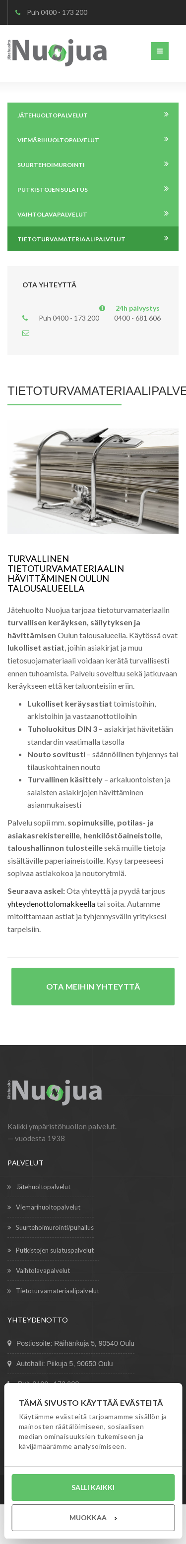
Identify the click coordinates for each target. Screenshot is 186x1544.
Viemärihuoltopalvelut (43, 1207)
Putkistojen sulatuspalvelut (50, 1250)
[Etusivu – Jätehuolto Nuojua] (57, 52)
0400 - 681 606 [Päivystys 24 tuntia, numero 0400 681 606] (137, 318)
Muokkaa (93, 1517)
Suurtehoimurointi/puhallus (50, 1227)
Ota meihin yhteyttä (93, 986)
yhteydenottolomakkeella (51, 903)
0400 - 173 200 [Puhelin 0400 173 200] (64, 12)
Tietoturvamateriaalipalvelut (53, 1291)
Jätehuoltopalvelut (38, 1187)
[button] (160, 51)
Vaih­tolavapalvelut (38, 1270)
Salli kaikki (93, 1487)
